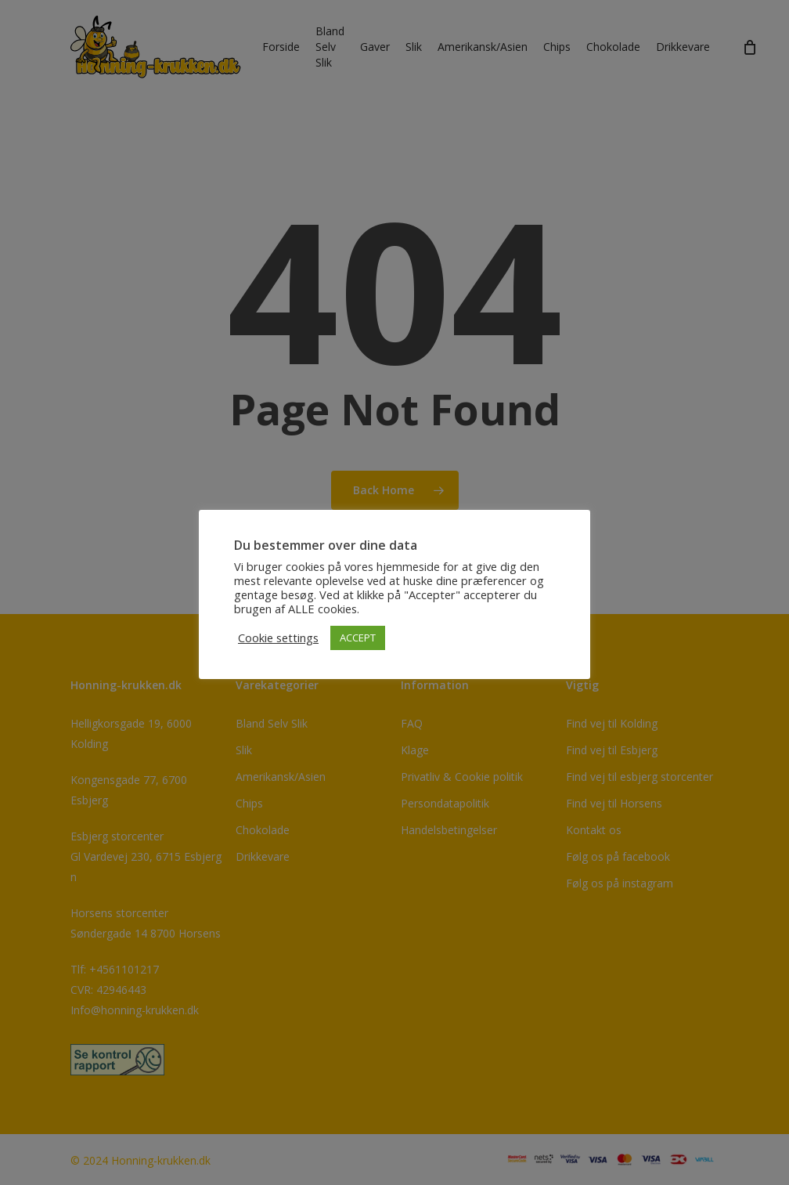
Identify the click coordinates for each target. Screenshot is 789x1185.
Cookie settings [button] (278, 637)
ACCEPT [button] (358, 637)
